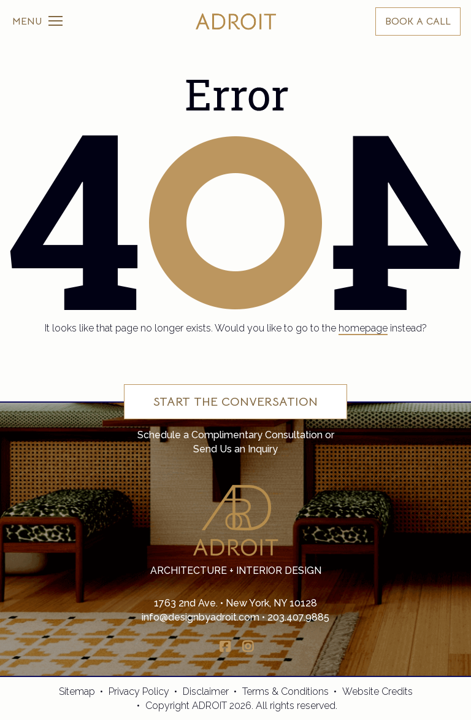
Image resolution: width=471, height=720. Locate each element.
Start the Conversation (235, 401)
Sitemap (77, 691)
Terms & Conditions (285, 691)
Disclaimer (206, 691)
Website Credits (377, 691)
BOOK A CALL (418, 21)
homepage (363, 328)
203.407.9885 (298, 617)
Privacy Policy (139, 691)
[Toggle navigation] (37, 21)
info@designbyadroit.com (200, 617)
